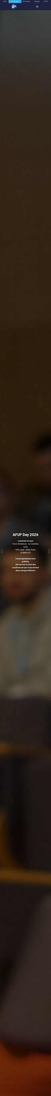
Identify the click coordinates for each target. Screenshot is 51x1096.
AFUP (5, 1)
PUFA (46, 1)
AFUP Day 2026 (15, 2)
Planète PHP (37, 2)
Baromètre (26, 1)
